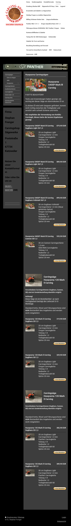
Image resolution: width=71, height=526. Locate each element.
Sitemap (21, 517)
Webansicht (61, 521)
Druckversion (11, 517)
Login (64, 517)
